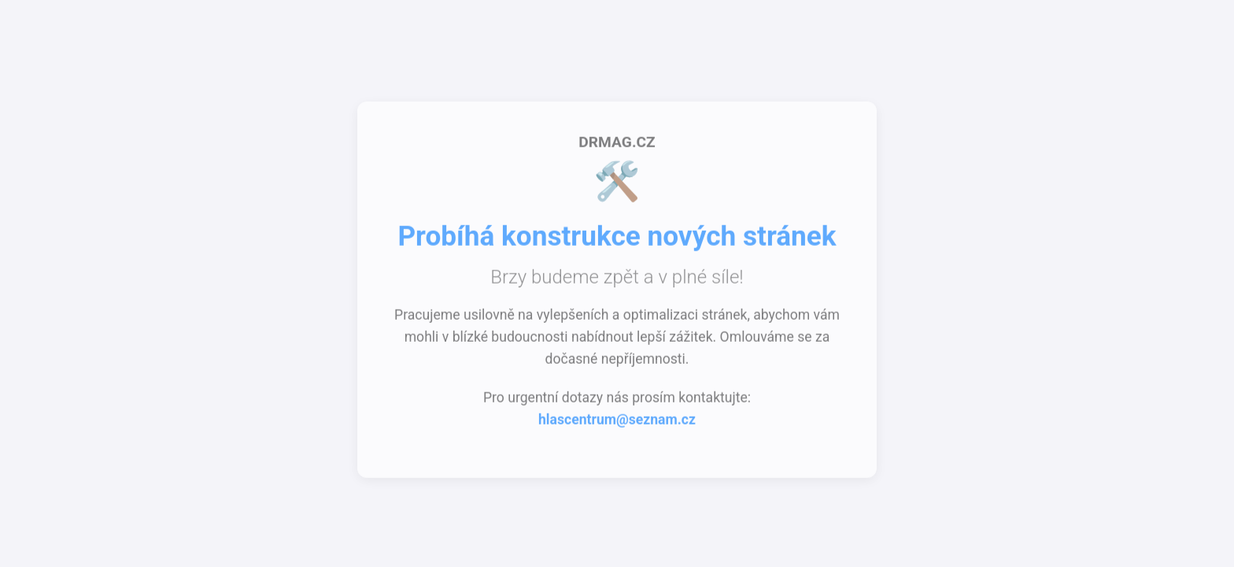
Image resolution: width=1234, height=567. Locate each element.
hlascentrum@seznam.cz (617, 421)
